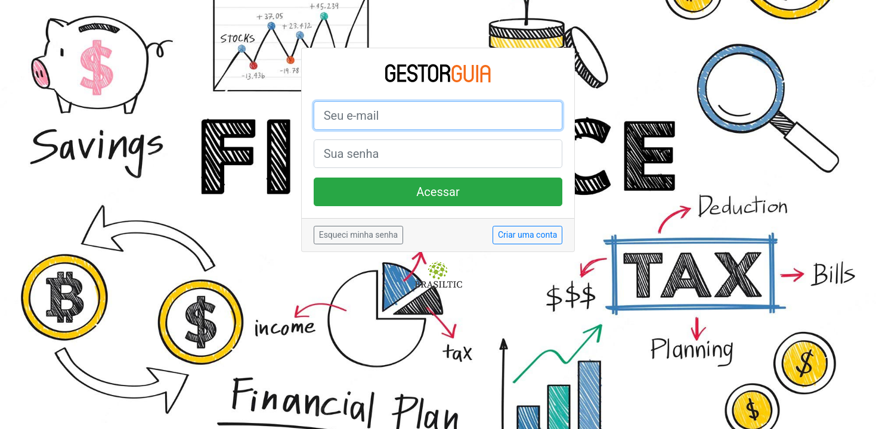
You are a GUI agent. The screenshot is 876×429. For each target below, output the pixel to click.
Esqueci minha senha (358, 235)
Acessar (437, 192)
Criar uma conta (527, 235)
